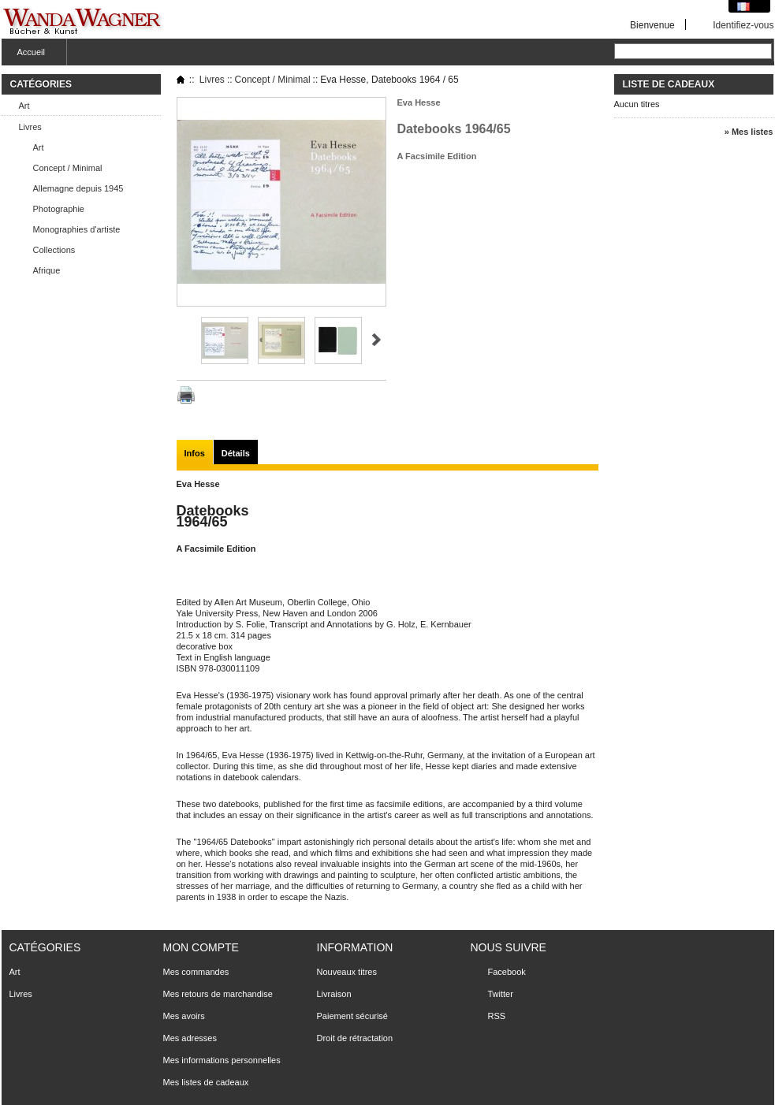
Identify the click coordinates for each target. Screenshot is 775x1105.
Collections (54, 250)
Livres (30, 127)
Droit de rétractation (355, 1038)
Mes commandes (196, 972)
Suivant (376, 340)
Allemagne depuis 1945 (78, 188)
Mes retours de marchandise (218, 994)
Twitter (500, 994)
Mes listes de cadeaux (206, 1082)
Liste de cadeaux (669, 84)
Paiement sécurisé (353, 1016)
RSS (497, 1016)
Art (24, 105)
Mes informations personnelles (222, 1060)
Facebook (507, 972)
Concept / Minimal (67, 168)
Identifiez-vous (743, 25)
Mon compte (201, 947)
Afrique (47, 270)
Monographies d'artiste (77, 229)
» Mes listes (749, 131)
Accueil (29, 56)
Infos (194, 453)
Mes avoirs (184, 1016)
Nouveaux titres (347, 972)
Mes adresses (190, 1038)
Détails (236, 453)
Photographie (58, 209)
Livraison (334, 994)
